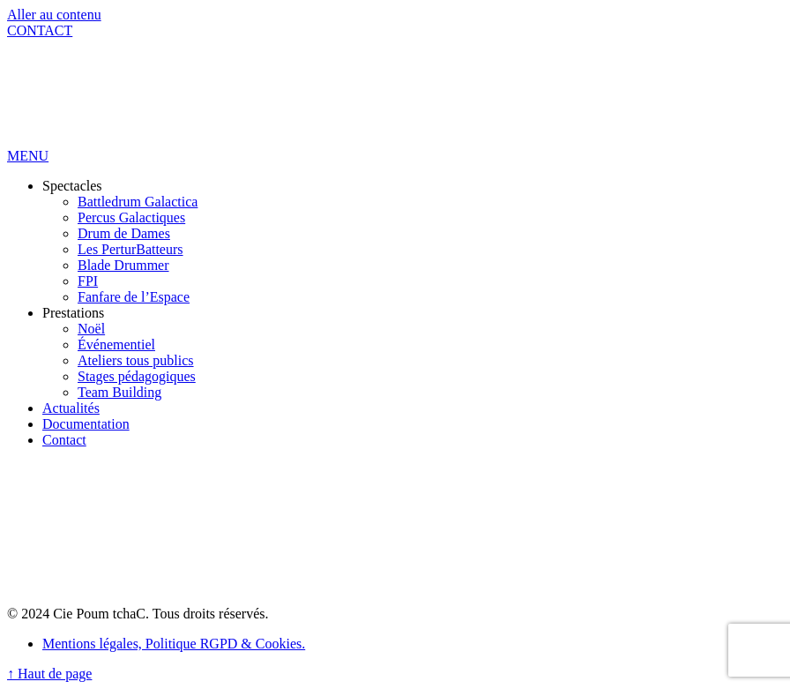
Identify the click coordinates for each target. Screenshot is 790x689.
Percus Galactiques (131, 217)
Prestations (73, 312)
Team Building (119, 392)
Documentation (86, 423)
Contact (64, 439)
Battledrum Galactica (138, 201)
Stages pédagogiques (137, 376)
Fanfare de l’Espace (134, 296)
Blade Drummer (123, 265)
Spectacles (72, 185)
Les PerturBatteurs (130, 249)
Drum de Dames (124, 233)
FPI (88, 280)
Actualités (71, 408)
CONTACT (39, 30)
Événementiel (116, 344)
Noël (91, 328)
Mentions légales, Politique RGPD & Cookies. (173, 643)
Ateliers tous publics (136, 360)
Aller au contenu (54, 14)
